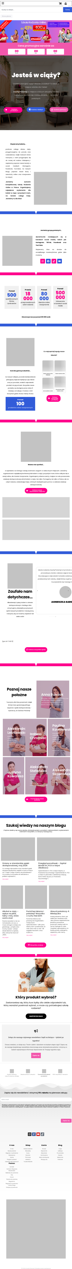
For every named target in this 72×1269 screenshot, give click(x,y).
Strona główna (6, 16)
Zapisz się (36, 1055)
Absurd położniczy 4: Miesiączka (12, 912)
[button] (59, 590)
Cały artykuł (6, 935)
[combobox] (31, 9)
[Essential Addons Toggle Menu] (2, 3)
